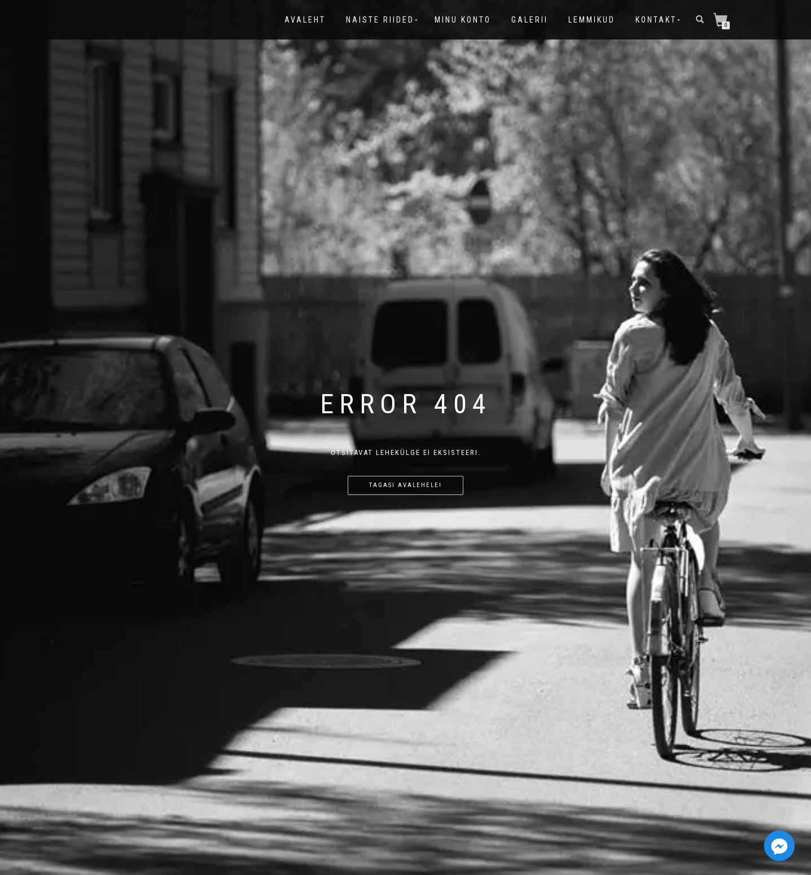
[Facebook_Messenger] (779, 845)
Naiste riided (380, 19)
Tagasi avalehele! (405, 485)
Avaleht (305, 19)
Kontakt (656, 19)
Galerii (529, 19)
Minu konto (463, 19)
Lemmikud (591, 19)
